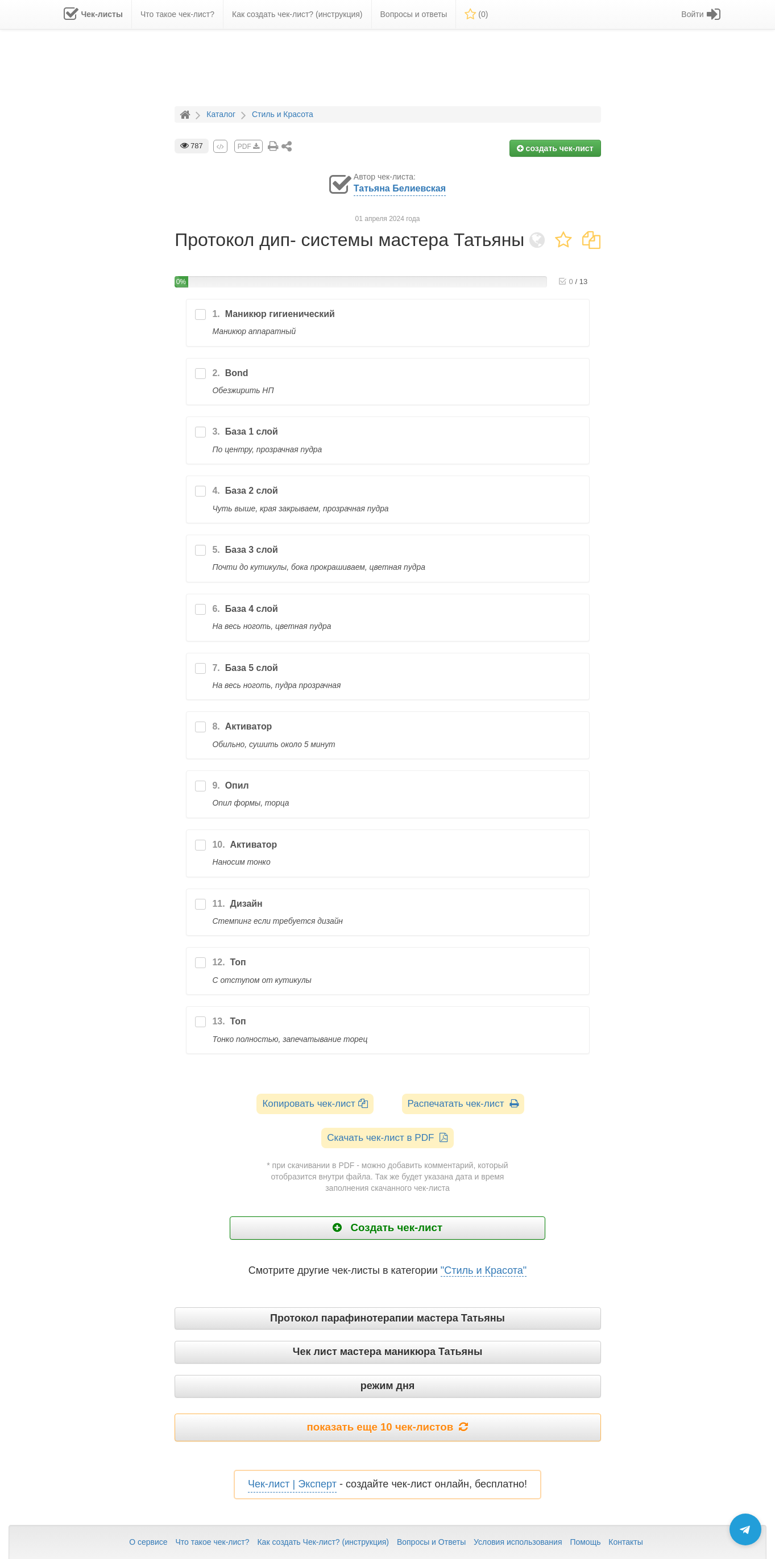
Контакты (625, 1542)
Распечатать (463, 1103)
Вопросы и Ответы (431, 1542)
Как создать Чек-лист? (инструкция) (323, 1542)
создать (555, 148)
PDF (248, 147)
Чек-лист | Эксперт (292, 1484)
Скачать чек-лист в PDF (387, 1137)
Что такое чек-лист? (212, 1542)
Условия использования (518, 1542)
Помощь (585, 1542)
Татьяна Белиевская (400, 188)
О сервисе (148, 1542)
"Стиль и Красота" (484, 1270)
